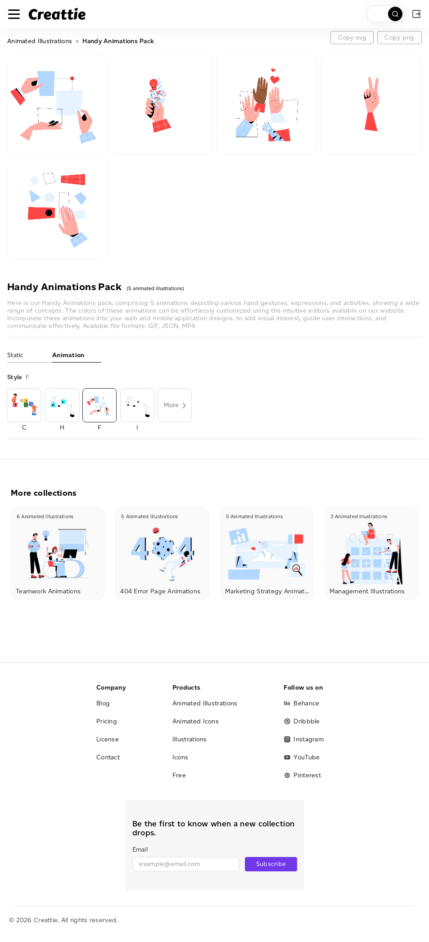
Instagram (304, 739)
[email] (186, 864)
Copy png (399, 37)
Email (140, 849)
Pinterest (302, 775)
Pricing (106, 721)
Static (15, 355)
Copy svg (352, 37)
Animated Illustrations (39, 41)
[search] (385, 13)
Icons (180, 757)
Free (179, 775)
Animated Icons (195, 721)
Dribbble (302, 721)
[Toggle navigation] (14, 14)
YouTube (302, 757)
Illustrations (189, 739)
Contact (108, 757)
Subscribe (271, 864)
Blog (103, 703)
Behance (301, 703)
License (107, 739)
